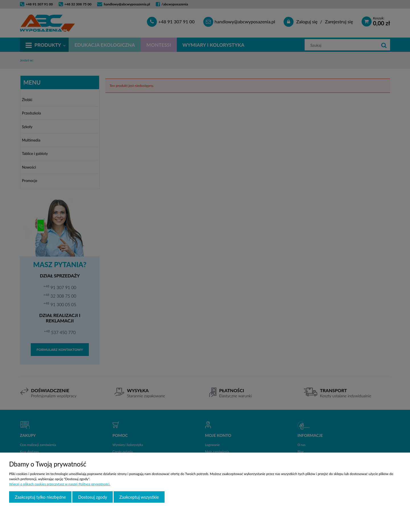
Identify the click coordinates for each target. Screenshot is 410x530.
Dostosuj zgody (92, 497)
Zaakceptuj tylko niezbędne (40, 497)
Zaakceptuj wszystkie (139, 497)
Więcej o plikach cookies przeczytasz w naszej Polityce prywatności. (59, 484)
